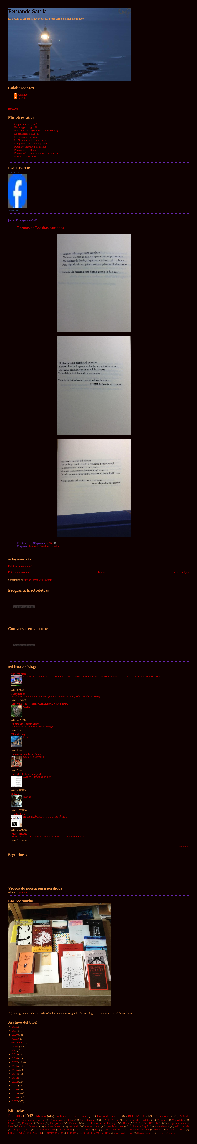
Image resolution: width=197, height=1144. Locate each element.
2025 (15, 1026)
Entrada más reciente (19, 572)
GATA (26, 706)
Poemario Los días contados (44, 546)
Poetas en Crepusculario (71, 1116)
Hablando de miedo (145, 1133)
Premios (158, 1129)
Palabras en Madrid (45, 1129)
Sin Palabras (66, 1129)
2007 (15, 1101)
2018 (15, 1058)
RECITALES (136, 1116)
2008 (15, 1097)
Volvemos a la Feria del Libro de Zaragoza (33, 726)
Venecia (161, 1119)
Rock (126, 1123)
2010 (15, 1089)
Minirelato (177, 1119)
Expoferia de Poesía (33, 1119)
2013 (15, 1077)
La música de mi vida (26, 136)
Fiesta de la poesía (176, 1129)
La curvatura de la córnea (26, 754)
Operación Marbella (33, 756)
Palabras (73, 1123)
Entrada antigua (180, 572)
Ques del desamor (114, 1126)
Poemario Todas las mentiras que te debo (36, 153)
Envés (106, 1129)
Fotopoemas (56, 1123)
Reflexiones (162, 1116)
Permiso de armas (28, 1126)
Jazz (41, 1123)
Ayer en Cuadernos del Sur (37, 776)
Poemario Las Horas (25, 149)
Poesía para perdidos (25, 156)
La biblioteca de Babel (26, 133)
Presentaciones (88, 1119)
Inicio (101, 572)
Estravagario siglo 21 (25, 127)
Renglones (27, 1123)
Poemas (15, 1115)
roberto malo (18, 673)
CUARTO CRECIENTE (148, 1123)
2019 (15, 1054)
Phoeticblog (18, 734)
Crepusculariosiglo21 (26, 124)
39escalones (18, 693)
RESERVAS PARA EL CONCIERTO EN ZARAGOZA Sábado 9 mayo (48, 836)
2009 (15, 1093)
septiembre (17, 1042)
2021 (15, 1030)
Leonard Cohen (92, 1126)
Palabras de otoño (54, 1133)
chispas (27, 796)
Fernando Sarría (27, 11)
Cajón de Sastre (107, 1116)
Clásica (12, 1123)
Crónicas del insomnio (124, 1133)
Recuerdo (74, 1126)
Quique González (21, 1129)
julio (14, 1050)
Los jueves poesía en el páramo (31, 143)
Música (41, 1116)
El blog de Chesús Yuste (25, 723)
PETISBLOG (19, 833)
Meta (25, 737)
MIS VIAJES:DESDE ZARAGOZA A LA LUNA (39, 703)
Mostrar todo (183, 846)
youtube (23, 892)
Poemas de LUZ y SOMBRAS (95, 1133)
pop (96, 1129)
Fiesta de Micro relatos (137, 1119)
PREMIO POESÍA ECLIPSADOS (25, 1133)
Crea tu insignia (14, 210)
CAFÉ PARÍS (110, 1119)
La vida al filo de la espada (26, 774)
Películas (71, 1133)
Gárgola (21, 97)
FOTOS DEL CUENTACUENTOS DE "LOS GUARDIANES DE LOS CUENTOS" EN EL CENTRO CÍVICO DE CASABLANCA (92, 676)
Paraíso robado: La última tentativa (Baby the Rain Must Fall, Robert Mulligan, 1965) (55, 696)
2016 (15, 1065)
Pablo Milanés (182, 1126)
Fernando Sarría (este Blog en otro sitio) (36, 130)
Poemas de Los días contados (40, 228)
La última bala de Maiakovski (30, 140)
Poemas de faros (54, 1126)
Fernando (22, 94)
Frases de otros (161, 1126)
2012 (15, 1081)
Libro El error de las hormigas (100, 1123)
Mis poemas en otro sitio (136, 1129)
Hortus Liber (19, 813)
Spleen (15, 793)
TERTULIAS (83, 1129)
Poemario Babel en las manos (30, 146)
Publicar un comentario (20, 566)
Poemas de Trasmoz (166, 1133)
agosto (15, 1046)
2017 (15, 1062)
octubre (15, 1038)
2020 (15, 1034)
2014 (15, 1073)
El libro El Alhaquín (139, 1126)
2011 (15, 1085)
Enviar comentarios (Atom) (38, 579)
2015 (15, 1069)
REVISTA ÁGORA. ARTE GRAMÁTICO (45, 816)
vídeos (116, 1129)
